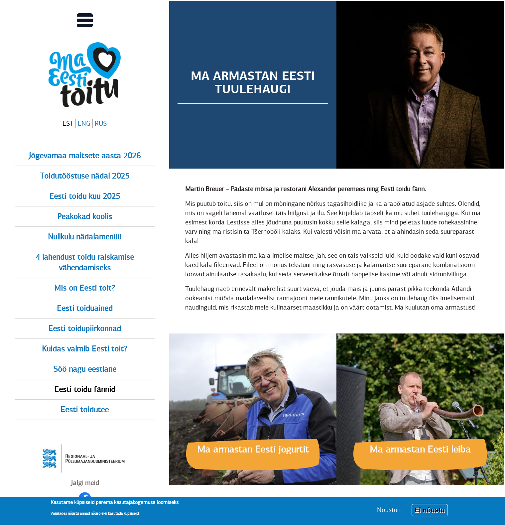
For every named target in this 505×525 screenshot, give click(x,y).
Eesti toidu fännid (84, 389)
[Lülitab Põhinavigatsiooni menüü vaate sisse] (85, 20)
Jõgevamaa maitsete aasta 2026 (85, 156)
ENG (84, 123)
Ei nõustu (430, 512)
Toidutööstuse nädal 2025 (84, 176)
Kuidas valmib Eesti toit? (84, 349)
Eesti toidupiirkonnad (84, 328)
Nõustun (389, 512)
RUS (101, 123)
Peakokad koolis (84, 216)
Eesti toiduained (85, 308)
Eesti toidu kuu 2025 (84, 196)
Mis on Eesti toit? (84, 288)
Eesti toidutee (85, 410)
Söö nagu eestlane (84, 369)
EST (68, 123)
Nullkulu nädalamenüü (84, 237)
